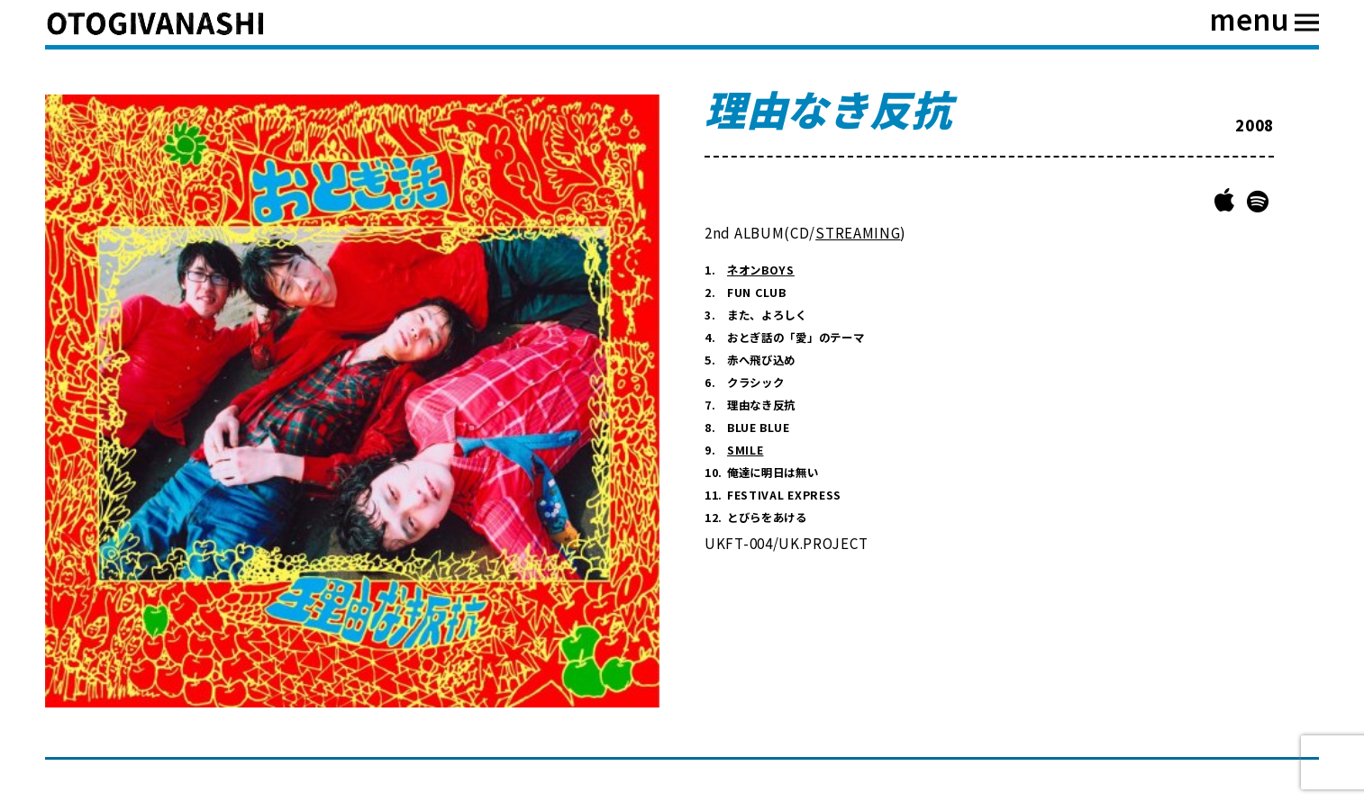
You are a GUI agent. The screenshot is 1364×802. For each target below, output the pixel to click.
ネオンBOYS (761, 270)
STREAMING (857, 232)
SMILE (745, 450)
